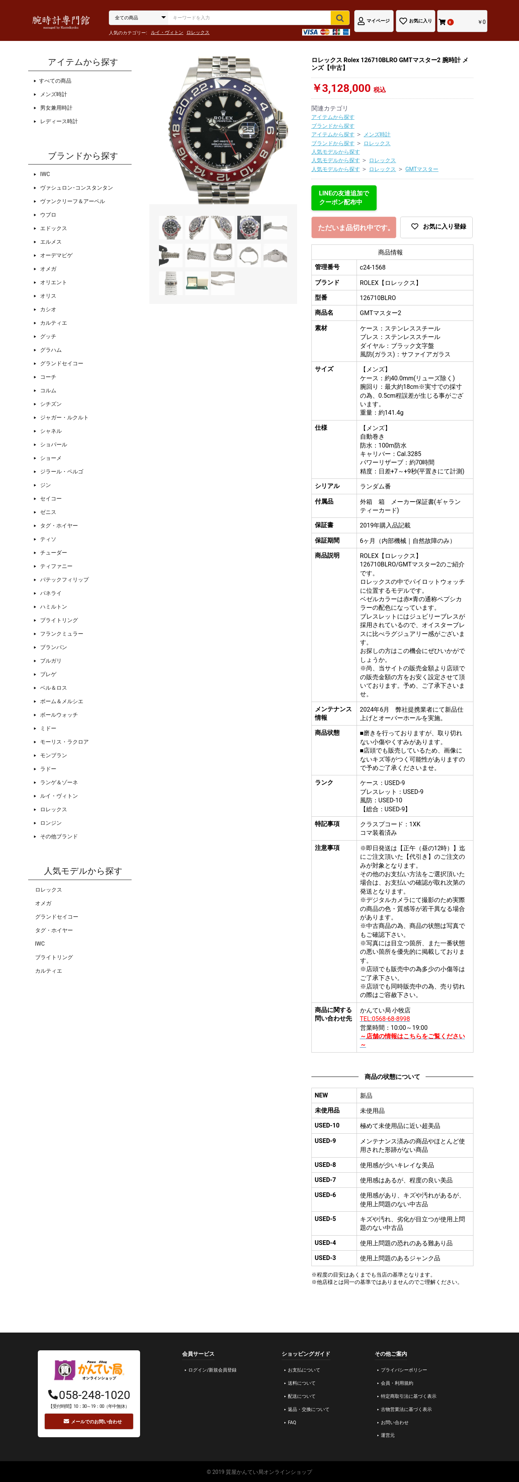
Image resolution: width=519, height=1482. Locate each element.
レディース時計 (58, 121)
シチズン (50, 404)
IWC (44, 174)
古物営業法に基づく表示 (406, 1409)
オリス (47, 296)
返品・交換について (309, 1409)
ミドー (47, 728)
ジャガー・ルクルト (64, 417)
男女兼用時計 (56, 108)
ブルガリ (50, 661)
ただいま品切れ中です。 (356, 228)
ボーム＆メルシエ (61, 701)
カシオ (47, 309)
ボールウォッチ (58, 715)
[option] (223, 130)
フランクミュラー (61, 634)
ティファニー (56, 566)
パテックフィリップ (64, 580)
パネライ (50, 593)
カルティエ (53, 323)
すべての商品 (55, 81)
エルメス (50, 242)
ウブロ (47, 215)
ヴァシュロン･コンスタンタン (76, 188)
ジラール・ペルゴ (61, 471)
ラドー (47, 769)
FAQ (292, 1422)
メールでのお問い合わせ (93, 1421)
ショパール (53, 444)
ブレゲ (47, 674)
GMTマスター (421, 169)
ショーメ (50, 458)
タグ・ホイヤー (58, 525)
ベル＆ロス (53, 688)
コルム (47, 390)
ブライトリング (58, 620)
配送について (302, 1396)
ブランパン (53, 647)
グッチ (47, 336)
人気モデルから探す (335, 152)
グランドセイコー (61, 363)
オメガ (47, 269)
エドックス (53, 228)
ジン (45, 485)
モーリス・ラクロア (64, 742)
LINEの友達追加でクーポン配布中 (344, 197)
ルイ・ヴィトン (167, 32)
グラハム (50, 350)
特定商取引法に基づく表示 (408, 1396)
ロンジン (50, 823)
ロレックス (198, 32)
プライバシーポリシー (404, 1370)
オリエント (53, 282)
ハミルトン (53, 607)
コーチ (47, 377)
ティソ (47, 539)
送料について (302, 1383)
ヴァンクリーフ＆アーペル (72, 201)
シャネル (50, 431)
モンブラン (53, 755)
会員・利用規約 (397, 1383)
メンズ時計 (53, 94)
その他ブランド (58, 836)
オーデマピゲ (56, 255)
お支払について (304, 1370)
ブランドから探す (333, 126)
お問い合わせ (395, 1422)
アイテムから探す (333, 117)
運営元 (388, 1435)
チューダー (53, 552)
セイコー (50, 498)
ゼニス (47, 512)
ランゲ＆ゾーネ (58, 782)
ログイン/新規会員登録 (212, 1370)
